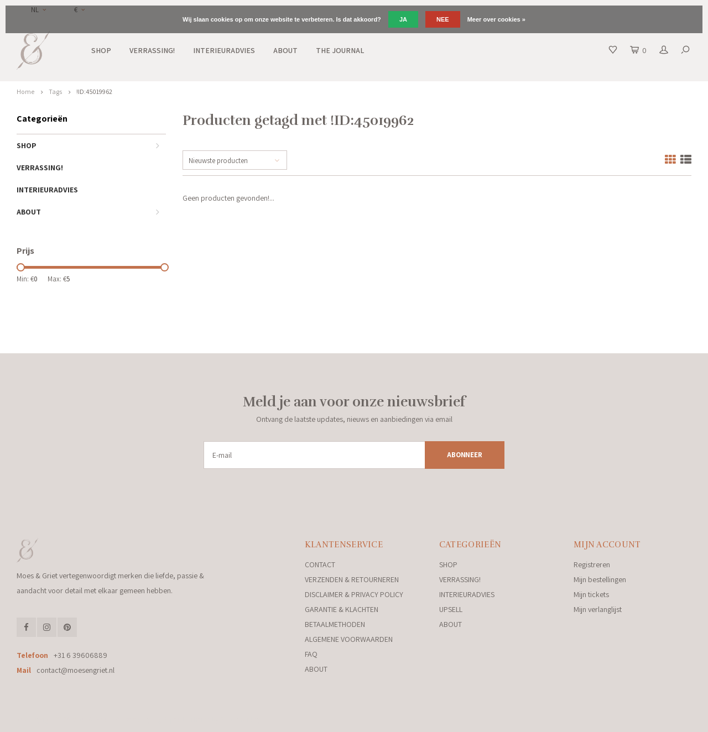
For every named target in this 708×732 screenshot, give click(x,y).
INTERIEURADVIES (224, 50)
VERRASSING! (152, 50)
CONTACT (320, 564)
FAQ (311, 654)
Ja (403, 19)
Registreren (592, 564)
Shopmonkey (241, 719)
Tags (55, 91)
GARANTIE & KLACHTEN (341, 609)
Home (25, 91)
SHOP (101, 50)
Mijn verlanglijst (598, 609)
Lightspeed (168, 719)
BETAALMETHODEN (335, 624)
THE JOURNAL (340, 50)
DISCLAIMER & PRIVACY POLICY (354, 594)
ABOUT (285, 50)
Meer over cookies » (496, 19)
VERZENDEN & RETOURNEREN (352, 579)
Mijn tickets (591, 594)
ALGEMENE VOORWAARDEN (349, 639)
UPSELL (450, 609)
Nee (442, 19)
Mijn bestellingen (600, 579)
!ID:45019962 (94, 91)
